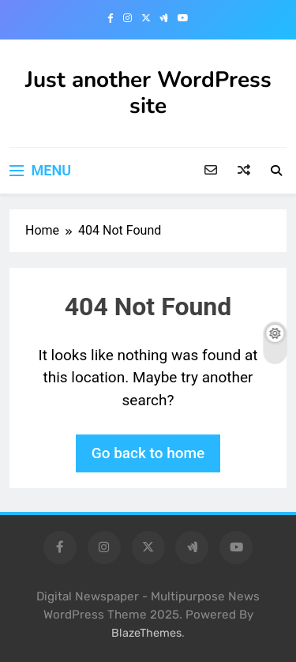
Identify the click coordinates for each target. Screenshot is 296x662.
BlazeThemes (146, 633)
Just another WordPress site (148, 93)
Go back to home (148, 453)
